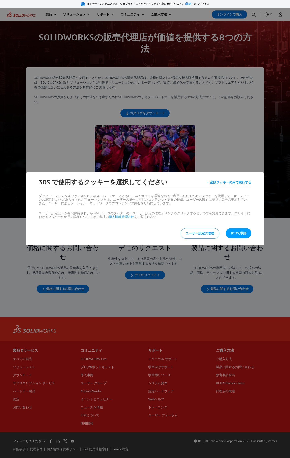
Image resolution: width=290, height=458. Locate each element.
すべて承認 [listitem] (238, 233)
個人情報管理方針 (121, 217)
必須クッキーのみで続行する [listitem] (230, 182)
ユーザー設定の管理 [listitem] (200, 233)
